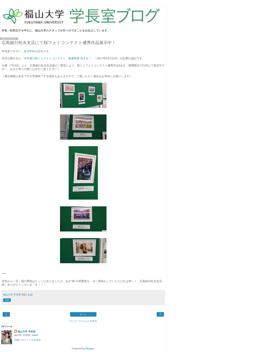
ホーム (83, 314)
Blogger (90, 348)
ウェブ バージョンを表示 (83, 321)
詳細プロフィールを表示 (27, 339)
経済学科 (29, 51)
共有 (7, 300)
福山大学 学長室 (26, 331)
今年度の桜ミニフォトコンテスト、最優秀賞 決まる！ (57, 58)
